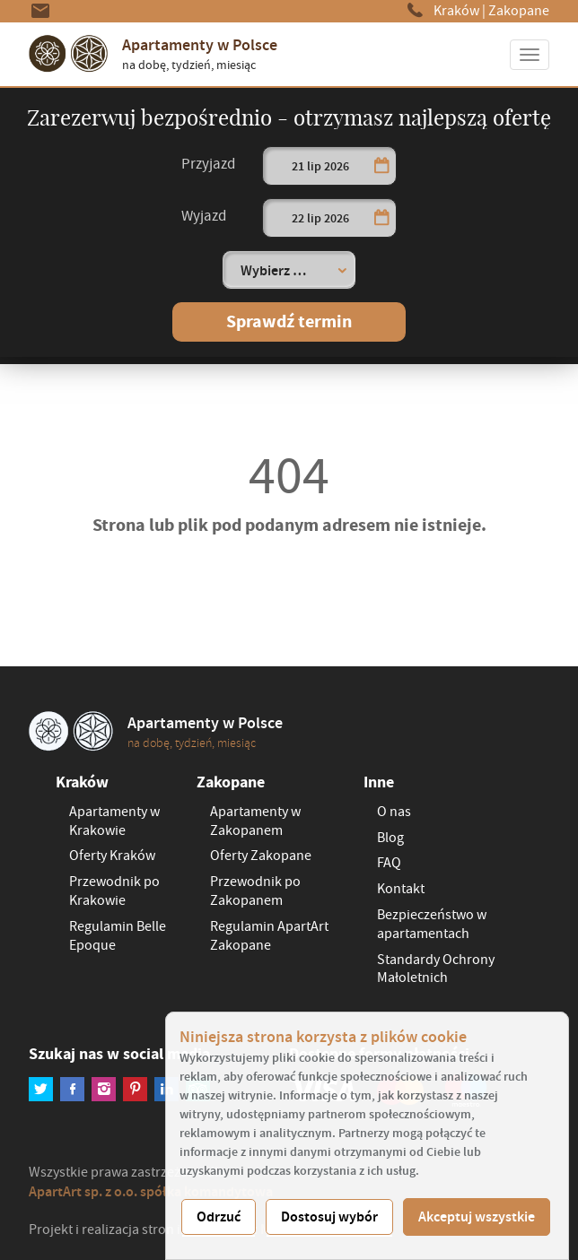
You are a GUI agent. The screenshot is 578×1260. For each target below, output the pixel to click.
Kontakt (401, 889)
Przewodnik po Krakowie (114, 891)
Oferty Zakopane (260, 856)
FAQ (389, 863)
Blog (390, 838)
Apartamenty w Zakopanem (255, 821)
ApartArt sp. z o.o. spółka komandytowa (151, 1191)
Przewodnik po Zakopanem (255, 891)
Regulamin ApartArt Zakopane (269, 935)
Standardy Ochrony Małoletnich (436, 969)
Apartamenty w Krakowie (114, 821)
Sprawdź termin (289, 321)
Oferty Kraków (112, 856)
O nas (394, 812)
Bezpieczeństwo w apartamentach (431, 924)
